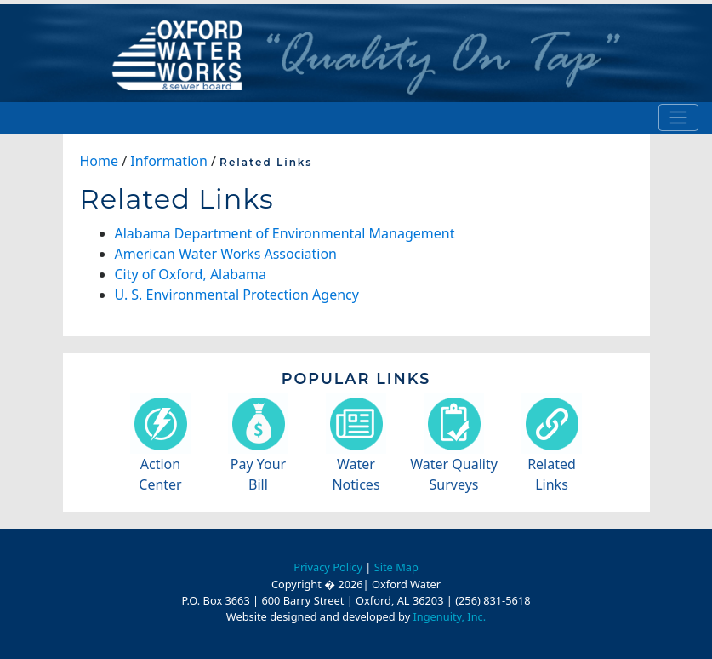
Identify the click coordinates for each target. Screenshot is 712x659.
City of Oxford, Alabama (190, 274)
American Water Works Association (226, 253)
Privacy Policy (327, 567)
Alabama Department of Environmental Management (285, 233)
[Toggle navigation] (678, 117)
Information (169, 161)
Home (99, 161)
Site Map (396, 567)
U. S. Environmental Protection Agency (237, 294)
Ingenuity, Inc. (450, 616)
